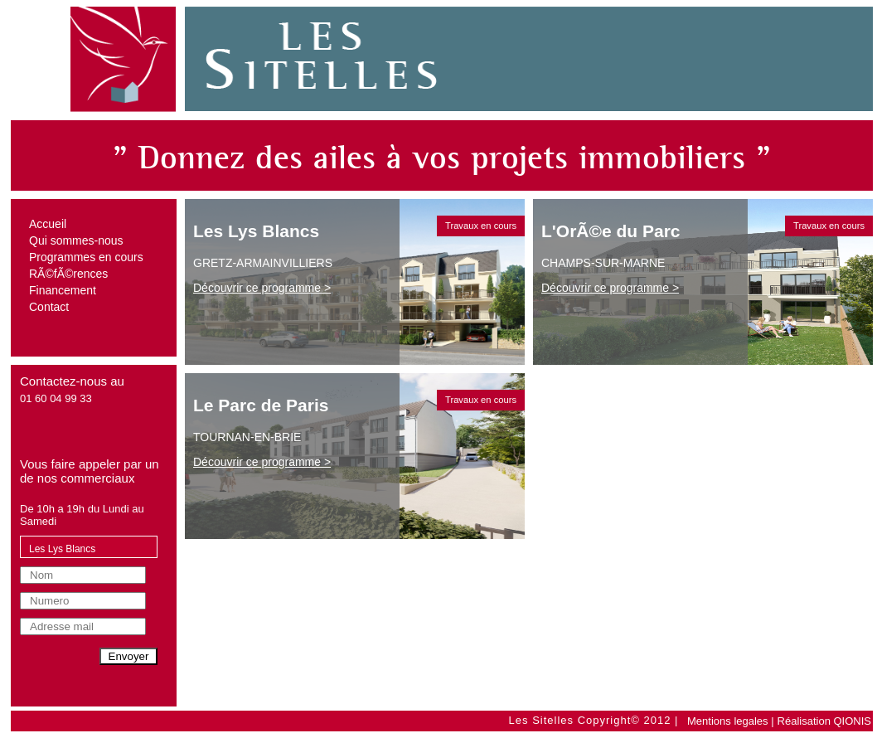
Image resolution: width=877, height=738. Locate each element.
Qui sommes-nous (76, 240)
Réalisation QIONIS (824, 721)
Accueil (47, 224)
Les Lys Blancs (62, 549)
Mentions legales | (730, 721)
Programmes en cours (86, 257)
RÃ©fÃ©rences (68, 273)
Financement (62, 290)
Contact (49, 306)
